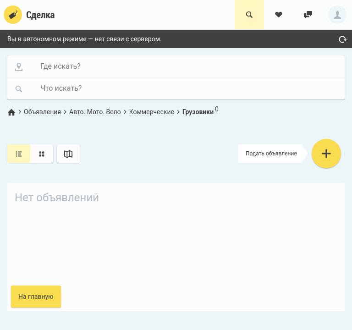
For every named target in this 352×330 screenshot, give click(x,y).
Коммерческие (151, 112)
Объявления (42, 112)
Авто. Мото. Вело (95, 112)
